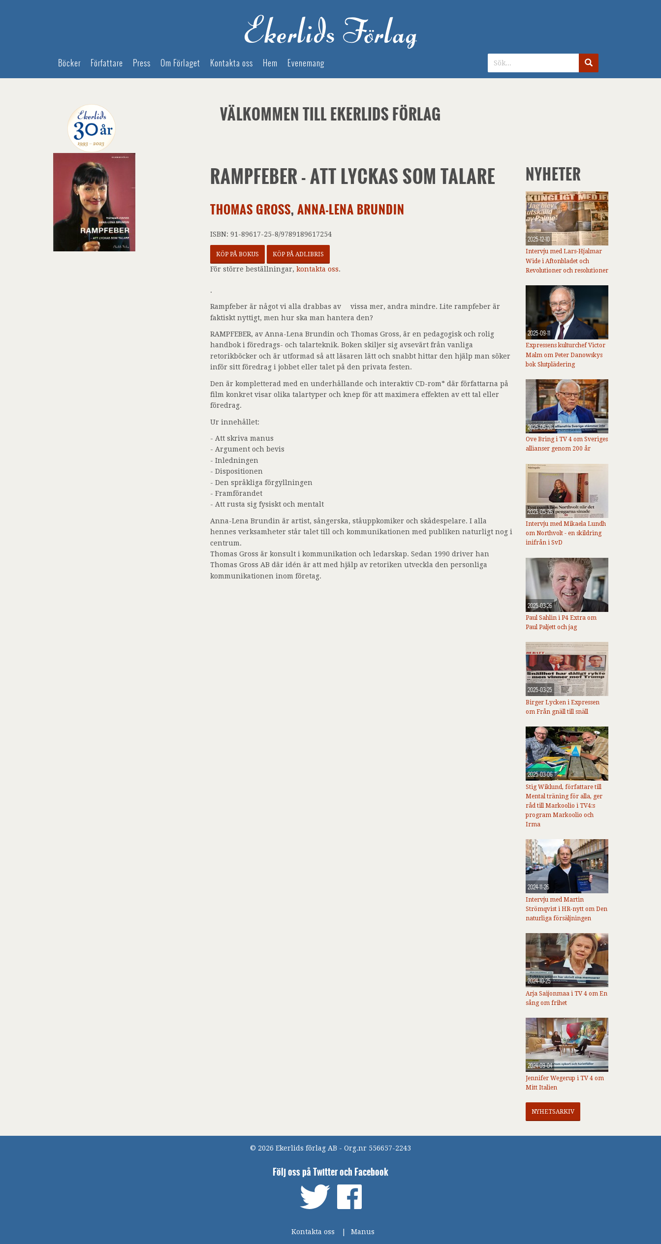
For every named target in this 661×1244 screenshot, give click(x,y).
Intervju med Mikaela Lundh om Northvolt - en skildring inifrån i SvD (566, 533)
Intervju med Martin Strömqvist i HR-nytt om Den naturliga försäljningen (566, 909)
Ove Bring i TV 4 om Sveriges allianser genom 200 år (567, 444)
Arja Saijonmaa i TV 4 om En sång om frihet (566, 998)
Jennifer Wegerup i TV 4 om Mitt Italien (565, 1083)
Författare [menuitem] (107, 63)
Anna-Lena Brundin (351, 210)
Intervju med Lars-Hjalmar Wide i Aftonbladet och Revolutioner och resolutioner (567, 260)
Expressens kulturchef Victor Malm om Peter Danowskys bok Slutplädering (565, 354)
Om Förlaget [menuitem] (180, 63)
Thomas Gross (250, 210)
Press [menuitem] (142, 63)
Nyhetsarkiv (553, 1111)
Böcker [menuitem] (69, 63)
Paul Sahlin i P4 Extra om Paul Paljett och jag (561, 622)
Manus (363, 1232)
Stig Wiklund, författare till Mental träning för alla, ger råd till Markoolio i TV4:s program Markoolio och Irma (564, 806)
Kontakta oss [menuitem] (231, 63)
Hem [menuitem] (270, 63)
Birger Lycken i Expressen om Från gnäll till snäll (562, 707)
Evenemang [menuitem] (305, 63)
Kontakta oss (313, 1232)
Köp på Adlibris (298, 254)
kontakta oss (317, 269)
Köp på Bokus (237, 254)
